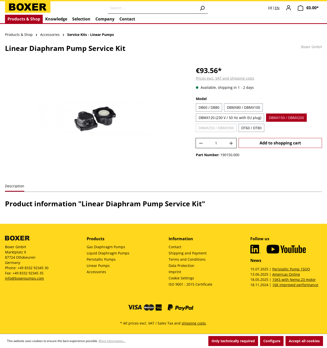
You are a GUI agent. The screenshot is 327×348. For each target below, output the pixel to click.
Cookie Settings (181, 278)
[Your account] (289, 8)
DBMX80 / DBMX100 (243, 107)
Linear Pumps (98, 265)
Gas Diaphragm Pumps (106, 246)
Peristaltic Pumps (101, 259)
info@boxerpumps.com (24, 278)
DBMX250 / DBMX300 (216, 127)
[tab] (14, 186)
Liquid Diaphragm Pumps (108, 253)
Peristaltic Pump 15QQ (291, 269)
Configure (271, 341)
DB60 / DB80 (209, 107)
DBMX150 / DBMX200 (286, 117)
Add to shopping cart (280, 143)
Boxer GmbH (311, 46)
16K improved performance (295, 284)
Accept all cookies (304, 341)
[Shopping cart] (308, 8)
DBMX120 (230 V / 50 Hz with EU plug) (230, 117)
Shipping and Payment (188, 253)
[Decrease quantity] (201, 143)
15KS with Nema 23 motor (294, 279)
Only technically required (233, 341)
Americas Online (286, 274)
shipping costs (194, 323)
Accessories (96, 271)
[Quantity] (216, 143)
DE (270, 8)
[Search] (202, 8)
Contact (175, 246)
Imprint (175, 271)
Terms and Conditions (187, 259)
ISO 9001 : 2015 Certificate (190, 284)
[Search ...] (152, 8)
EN (277, 8)
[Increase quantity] (231, 143)
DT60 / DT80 (251, 127)
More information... (112, 341)
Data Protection (181, 265)
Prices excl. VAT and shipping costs (225, 78)
